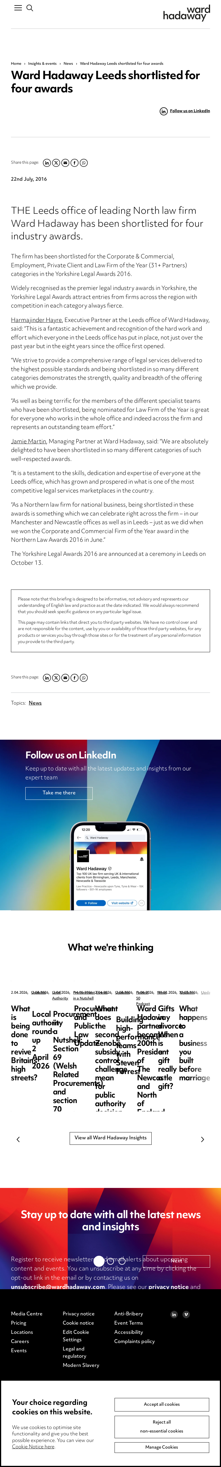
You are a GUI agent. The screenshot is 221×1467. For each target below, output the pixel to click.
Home (16, 64)
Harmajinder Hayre (36, 321)
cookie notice (30, 1296)
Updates (38, 993)
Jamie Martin (28, 442)
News (68, 64)
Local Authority (154, 993)
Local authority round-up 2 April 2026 (165, 1013)
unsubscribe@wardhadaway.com (58, 1287)
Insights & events (42, 64)
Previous (18, 1139)
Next (203, 1139)
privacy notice (168, 1287)
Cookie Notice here (33, 1447)
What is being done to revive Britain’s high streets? (46, 1018)
